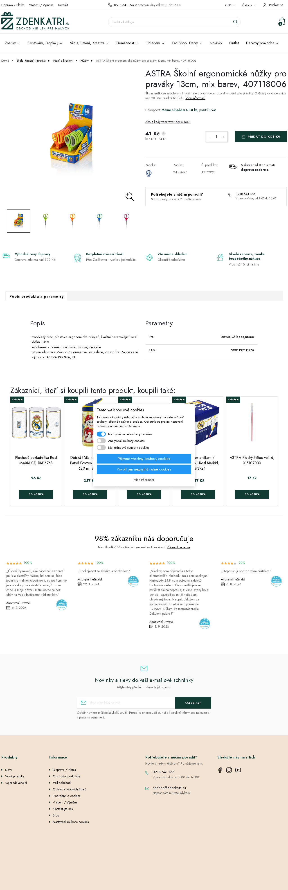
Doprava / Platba (13, 5)
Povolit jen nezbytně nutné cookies (144, 469)
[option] (72, 139)
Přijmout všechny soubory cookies (144, 458)
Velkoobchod (62, 783)
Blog (56, 815)
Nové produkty (15, 776)
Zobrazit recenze (178, 547)
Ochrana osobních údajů (69, 789)
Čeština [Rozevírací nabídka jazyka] (247, 5)
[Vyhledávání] (174, 22)
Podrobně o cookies (66, 796)
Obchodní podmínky (66, 776)
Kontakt (63, 5)
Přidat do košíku (264, 136)
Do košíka (36, 494)
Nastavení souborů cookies (71, 822)
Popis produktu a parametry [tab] (36, 296)
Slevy (8, 769)
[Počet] (216, 137)
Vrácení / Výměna (41, 5)
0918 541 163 (124, 5)
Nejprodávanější (16, 783)
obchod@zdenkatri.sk (169, 787)
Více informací (195, 98)
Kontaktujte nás (63, 809)
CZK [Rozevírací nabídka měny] (228, 5)
